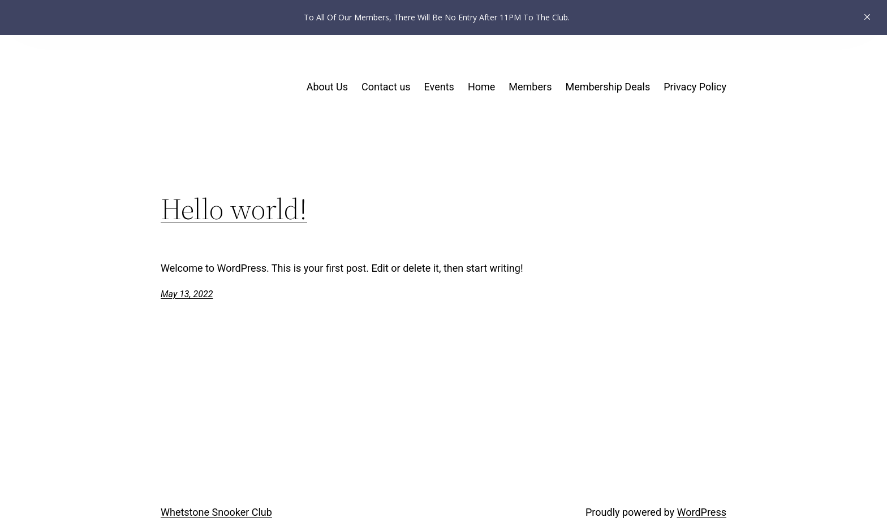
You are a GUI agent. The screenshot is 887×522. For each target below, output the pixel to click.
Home (481, 87)
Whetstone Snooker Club (216, 512)
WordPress (701, 512)
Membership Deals (607, 87)
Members (530, 87)
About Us (327, 87)
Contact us (386, 87)
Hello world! (234, 209)
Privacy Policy (695, 87)
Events (439, 87)
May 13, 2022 (187, 294)
